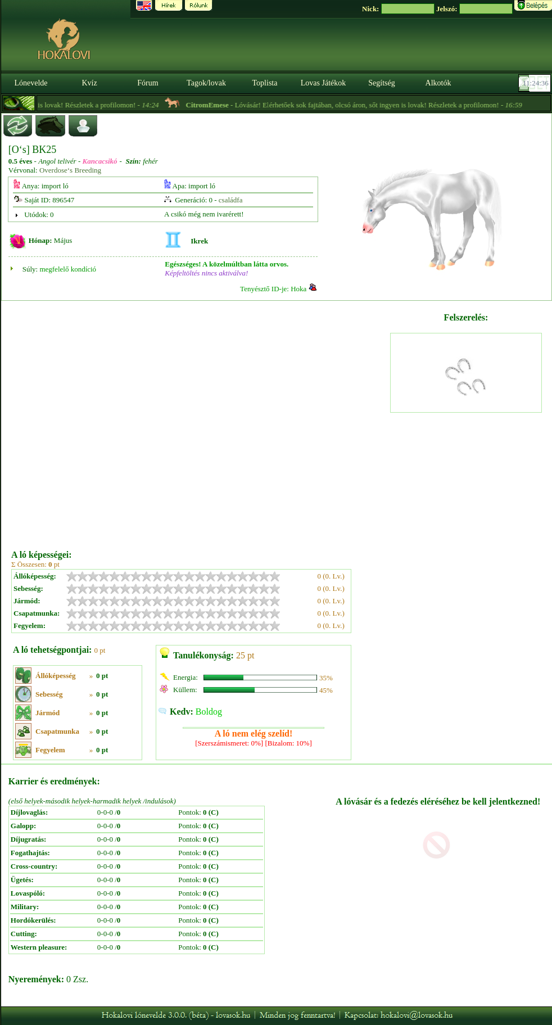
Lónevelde (30, 83)
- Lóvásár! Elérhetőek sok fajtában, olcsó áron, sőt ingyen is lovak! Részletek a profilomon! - (364, 105)
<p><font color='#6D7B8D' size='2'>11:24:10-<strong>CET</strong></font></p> (536, 83)
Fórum (147, 83)
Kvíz (89, 83)
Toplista (265, 83)
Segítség (381, 83)
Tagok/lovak (206, 83)
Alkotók (438, 83)
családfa (231, 200)
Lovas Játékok (323, 83)
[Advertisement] (119, 421)
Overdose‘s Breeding (70, 170)
